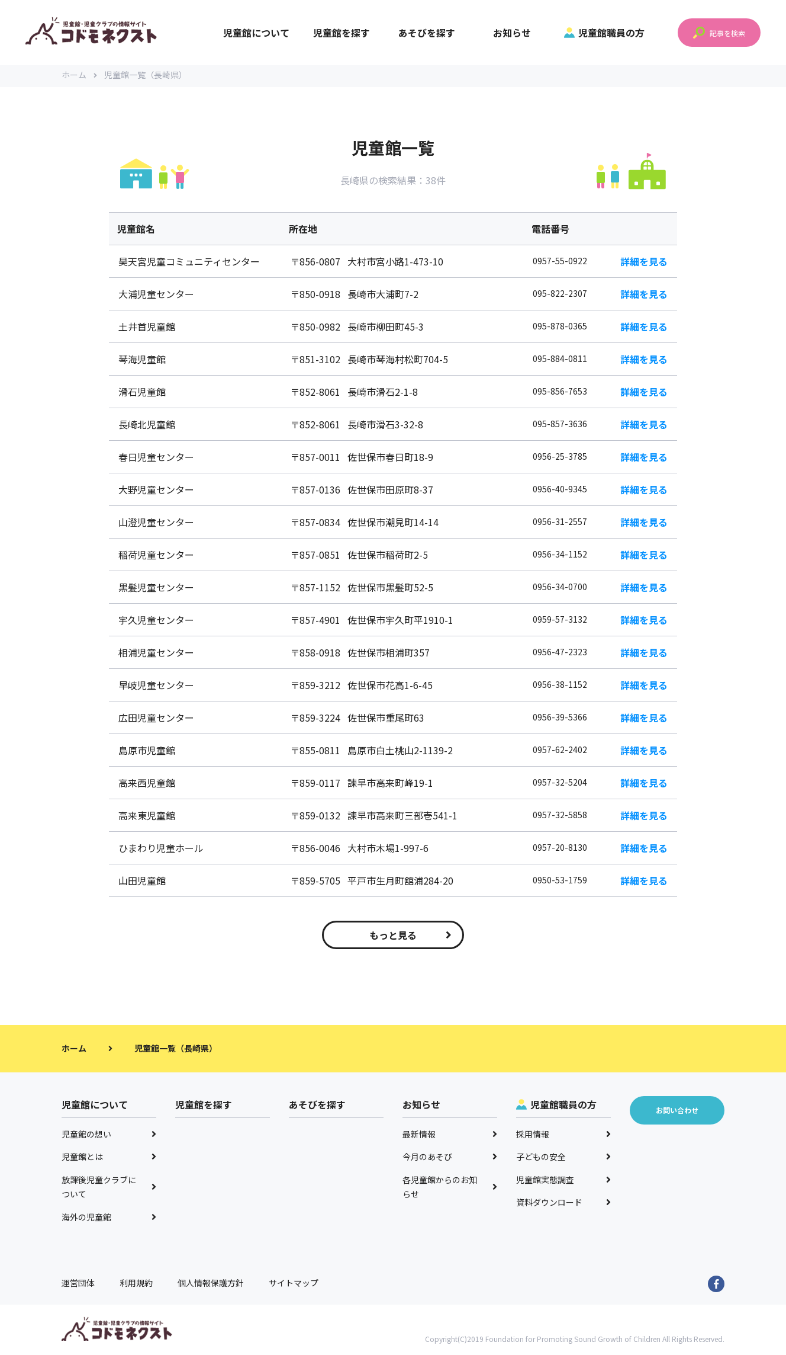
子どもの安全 (563, 1158)
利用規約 (136, 1284)
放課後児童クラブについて (109, 1188)
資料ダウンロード (563, 1204)
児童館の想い (109, 1136)
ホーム (79, 77)
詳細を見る (644, 263)
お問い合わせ (677, 1112)
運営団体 (78, 1284)
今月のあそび (449, 1158)
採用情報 (563, 1136)
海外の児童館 (109, 1219)
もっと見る (410, 937)
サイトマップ (293, 1284)
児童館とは (109, 1158)
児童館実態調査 (563, 1181)
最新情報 (449, 1136)
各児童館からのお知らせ (449, 1188)
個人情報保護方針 (211, 1284)
